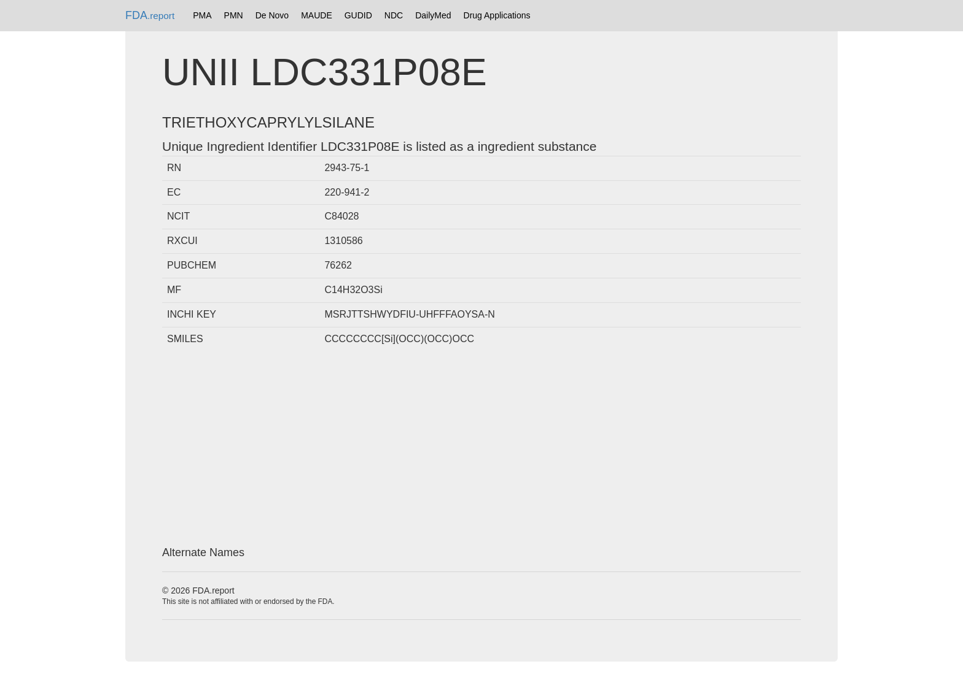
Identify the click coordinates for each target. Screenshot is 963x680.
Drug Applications (497, 15)
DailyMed (433, 15)
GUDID (358, 15)
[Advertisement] (481, 449)
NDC (393, 15)
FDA (149, 15)
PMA (202, 15)
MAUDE (316, 15)
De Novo (272, 15)
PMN (233, 15)
